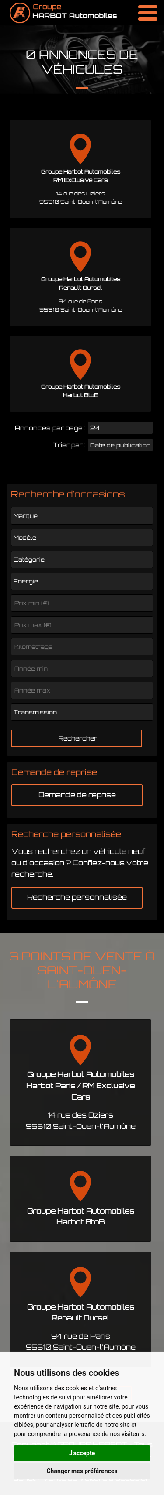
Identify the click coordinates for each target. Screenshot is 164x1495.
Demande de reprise (77, 794)
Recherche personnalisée (77, 897)
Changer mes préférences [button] (81, 1471)
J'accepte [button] (82, 1453)
